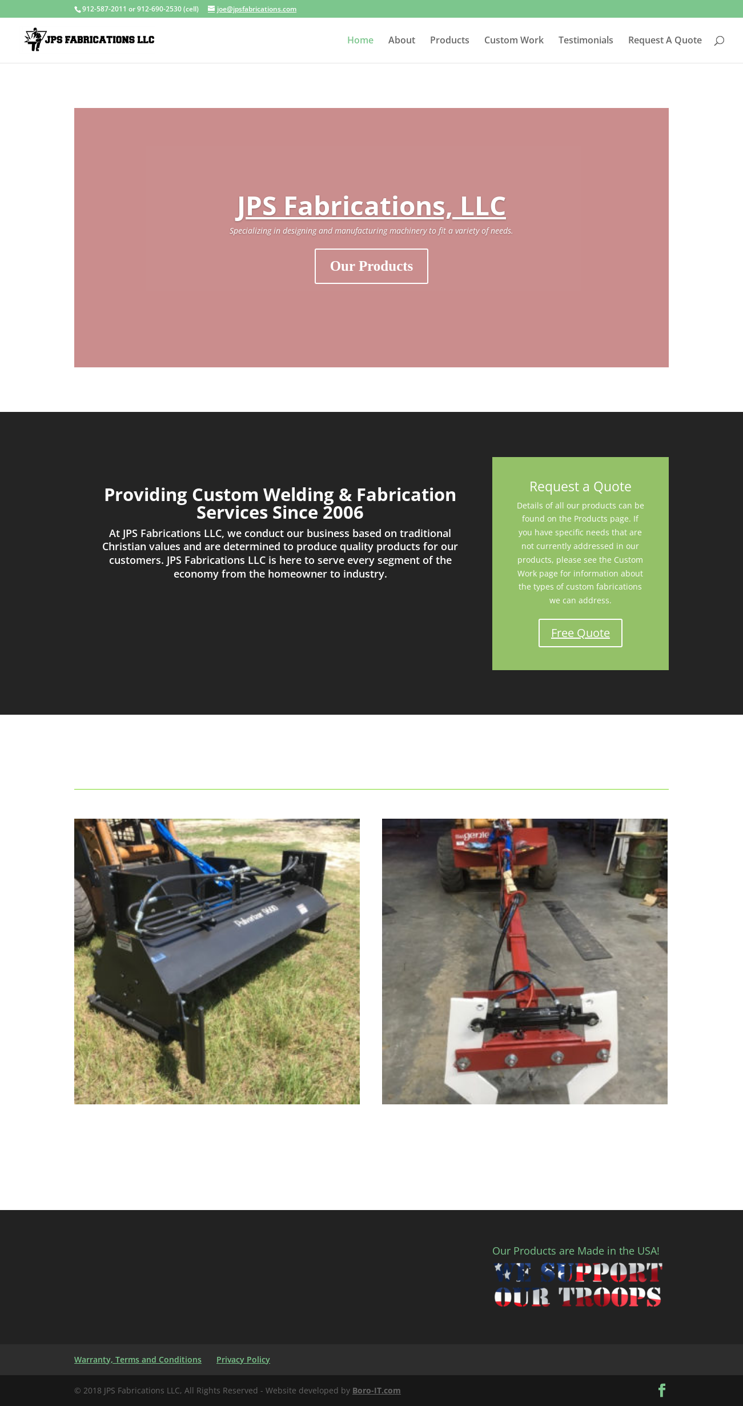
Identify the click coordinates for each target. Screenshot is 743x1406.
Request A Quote (665, 41)
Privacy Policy (243, 1359)
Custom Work (514, 41)
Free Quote (580, 632)
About (401, 41)
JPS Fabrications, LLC (371, 205)
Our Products (371, 266)
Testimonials (586, 41)
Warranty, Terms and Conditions (138, 1359)
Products (449, 41)
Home (360, 41)
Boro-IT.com (376, 1390)
